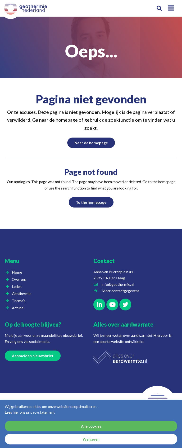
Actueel (19, 307)
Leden (18, 286)
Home (17, 272)
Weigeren (91, 439)
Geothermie (23, 293)
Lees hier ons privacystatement (30, 412)
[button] (159, 8)
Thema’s (20, 300)
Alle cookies (91, 426)
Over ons (20, 279)
